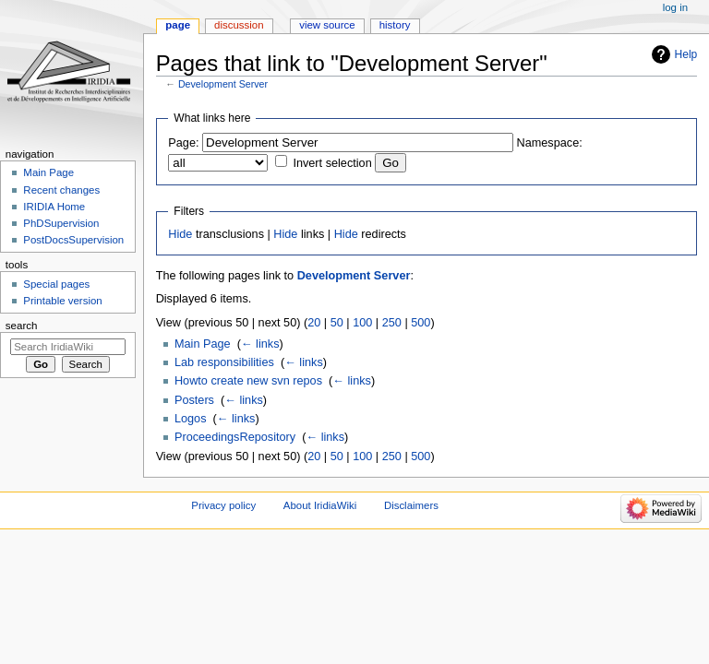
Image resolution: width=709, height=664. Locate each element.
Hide (180, 234)
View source (326, 24)
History (395, 24)
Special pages (56, 284)
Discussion (238, 24)
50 (336, 322)
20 (313, 322)
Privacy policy (223, 505)
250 (392, 322)
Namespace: (550, 142)
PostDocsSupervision (73, 239)
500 (420, 322)
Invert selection (332, 163)
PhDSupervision (61, 223)
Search (22, 325)
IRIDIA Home (54, 206)
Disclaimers (411, 505)
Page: (183, 142)
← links (260, 344)
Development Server (223, 83)
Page (177, 24)
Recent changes (61, 190)
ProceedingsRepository (234, 437)
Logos (190, 418)
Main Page (202, 344)
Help (686, 54)
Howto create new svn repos (248, 380)
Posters (194, 400)
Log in (675, 7)
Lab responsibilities (224, 362)
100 (362, 322)
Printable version (62, 300)
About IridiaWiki (319, 505)
